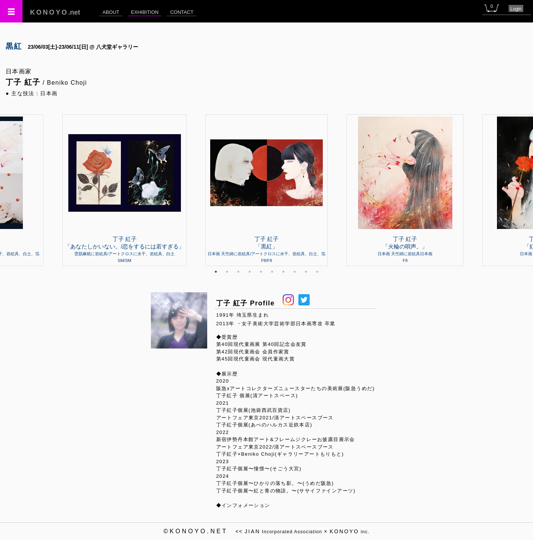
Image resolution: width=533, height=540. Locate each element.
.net (55, 12)
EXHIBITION (145, 12)
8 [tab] (294, 271)
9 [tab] (306, 271)
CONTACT (181, 12)
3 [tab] (238, 271)
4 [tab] (249, 271)
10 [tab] (317, 271)
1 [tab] (216, 271)
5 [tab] (261, 271)
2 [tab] (227, 271)
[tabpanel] (266, 190)
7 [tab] (283, 271)
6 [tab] (272, 271)
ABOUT (110, 12)
